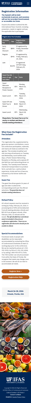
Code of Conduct (11, 392)
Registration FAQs (15, 277)
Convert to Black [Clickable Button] (15, 394)
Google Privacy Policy (18, 397)
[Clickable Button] (28, 3)
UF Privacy (21, 392)
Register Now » (15, 271)
